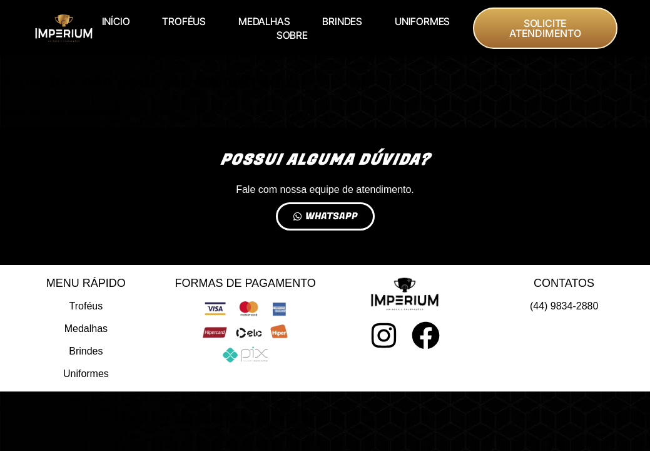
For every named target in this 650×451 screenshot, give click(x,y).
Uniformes (86, 373)
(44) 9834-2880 (564, 306)
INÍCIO (116, 21)
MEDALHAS (264, 21)
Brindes (86, 351)
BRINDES (342, 21)
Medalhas (86, 328)
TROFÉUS (184, 21)
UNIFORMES (422, 21)
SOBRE (292, 35)
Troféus (86, 306)
